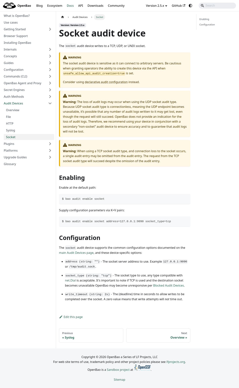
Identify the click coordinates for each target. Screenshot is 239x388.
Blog (39, 6)
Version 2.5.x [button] (155, 6)
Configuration (207, 24)
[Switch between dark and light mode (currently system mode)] (190, 6)
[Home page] (62, 17)
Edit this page (71, 317)
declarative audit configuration (106, 82)
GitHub (178, 6)
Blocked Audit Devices (168, 285)
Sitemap (119, 380)
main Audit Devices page (76, 253)
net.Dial (70, 280)
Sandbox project (118, 370)
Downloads (95, 6)
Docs (70, 6)
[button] (27, 29)
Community (116, 6)
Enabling (204, 19)
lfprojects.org (175, 362)
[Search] (217, 6)
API (80, 6)
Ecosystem (54, 6)
